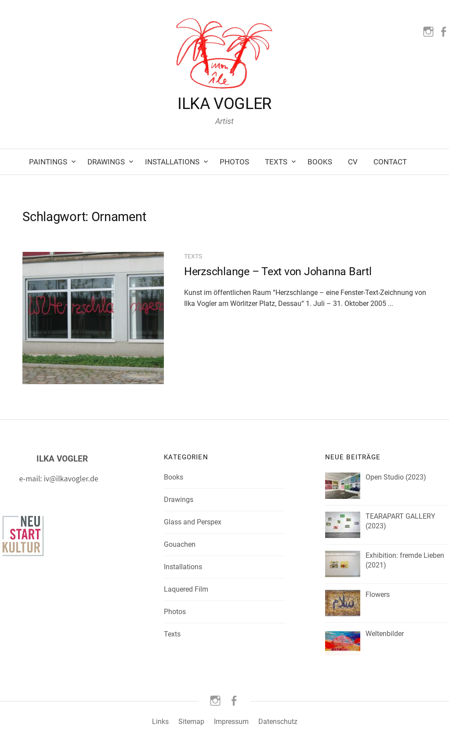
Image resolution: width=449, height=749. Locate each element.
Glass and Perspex (192, 522)
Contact (390, 161)
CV (353, 161)
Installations (172, 161)
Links (160, 721)
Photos (234, 161)
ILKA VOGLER (224, 104)
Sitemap (191, 721)
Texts (276, 161)
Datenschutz (277, 721)
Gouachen (180, 544)
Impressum (231, 721)
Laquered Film (186, 589)
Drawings (106, 161)
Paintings (48, 161)
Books (320, 161)
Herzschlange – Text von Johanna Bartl (278, 271)
